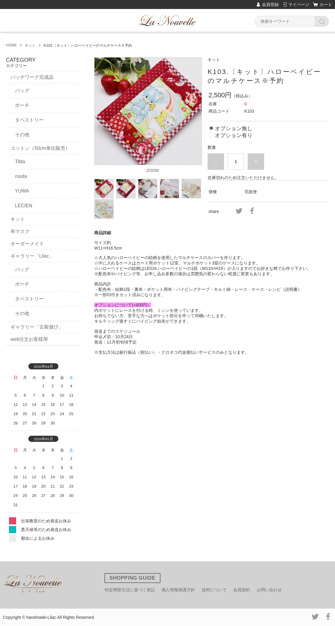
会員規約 (241, 589)
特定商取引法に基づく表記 (130, 589)
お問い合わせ (269, 589)
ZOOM (152, 170)
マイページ (298, 4)
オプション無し (233, 128)
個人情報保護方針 (178, 589)
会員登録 (270, 4)
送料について (214, 589)
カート (325, 4)
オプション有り (233, 135)
